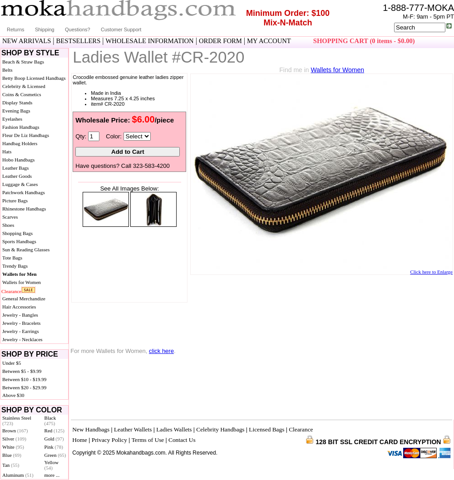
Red (54, 430)
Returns (16, 29)
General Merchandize (23, 298)
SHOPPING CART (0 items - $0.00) (364, 40)
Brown (15, 430)
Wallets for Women (21, 282)
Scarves (10, 217)
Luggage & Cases (20, 184)
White (13, 447)
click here (161, 351)
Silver (14, 438)
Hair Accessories (19, 306)
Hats (6, 151)
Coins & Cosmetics (21, 94)
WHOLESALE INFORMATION (150, 40)
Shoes (8, 225)
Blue (11, 455)
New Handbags (90, 429)
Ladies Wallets (174, 429)
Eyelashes (12, 119)
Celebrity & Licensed (23, 86)
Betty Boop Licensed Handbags (34, 78)
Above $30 (13, 395)
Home (79, 439)
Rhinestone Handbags (24, 208)
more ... (52, 475)
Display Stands (17, 102)
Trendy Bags (15, 266)
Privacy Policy (109, 439)
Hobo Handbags (18, 159)
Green (55, 455)
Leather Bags (15, 168)
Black (50, 420)
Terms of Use (148, 439)
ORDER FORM (220, 40)
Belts (7, 70)
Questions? (77, 29)
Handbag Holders (19, 143)
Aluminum (18, 475)
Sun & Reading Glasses (25, 249)
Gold (54, 438)
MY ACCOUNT (269, 40)
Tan (10, 465)
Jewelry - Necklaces (22, 339)
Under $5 (11, 363)
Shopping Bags (17, 233)
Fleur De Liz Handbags (25, 135)
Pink (53, 447)
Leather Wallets (133, 429)
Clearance (11, 291)
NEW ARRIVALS (26, 40)
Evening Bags (16, 110)
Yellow (51, 465)
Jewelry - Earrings (20, 331)
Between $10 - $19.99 (24, 379)
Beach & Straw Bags (23, 61)
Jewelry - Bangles (20, 315)
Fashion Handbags (20, 127)
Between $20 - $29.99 (24, 387)
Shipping (44, 29)
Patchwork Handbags (23, 192)
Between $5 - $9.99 (21, 371)
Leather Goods (17, 176)
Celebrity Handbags (220, 429)
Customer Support (121, 29)
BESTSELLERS (78, 40)
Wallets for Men (19, 274)
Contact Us (182, 439)
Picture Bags (15, 200)
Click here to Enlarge (431, 271)
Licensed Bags (266, 429)
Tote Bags (12, 257)
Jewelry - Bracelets (21, 323)
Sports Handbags (19, 241)
